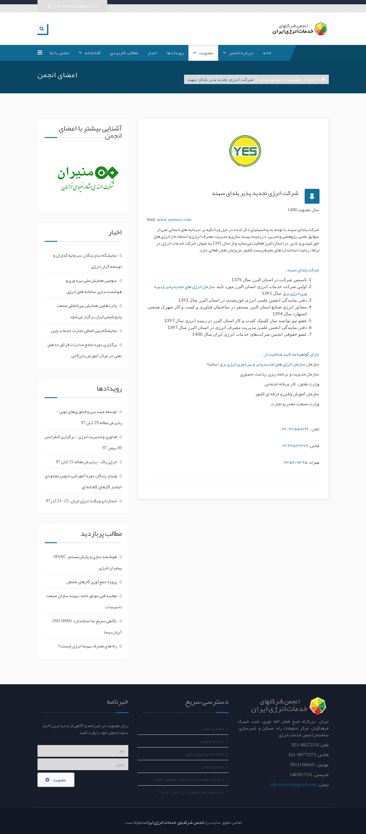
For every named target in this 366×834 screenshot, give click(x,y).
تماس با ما (59, 52)
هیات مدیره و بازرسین (204, 753)
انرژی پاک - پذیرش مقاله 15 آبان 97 (86, 461)
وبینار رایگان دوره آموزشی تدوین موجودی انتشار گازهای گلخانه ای (83, 481)
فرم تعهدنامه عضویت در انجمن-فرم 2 (191, 791)
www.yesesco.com (173, 219)
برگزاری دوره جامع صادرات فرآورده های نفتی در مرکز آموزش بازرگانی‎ (84, 350)
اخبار (152, 52)
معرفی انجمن (213, 728)
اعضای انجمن (270, 79)
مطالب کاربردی (124, 52)
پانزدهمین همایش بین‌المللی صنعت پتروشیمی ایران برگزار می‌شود (89, 311)
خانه (267, 52)
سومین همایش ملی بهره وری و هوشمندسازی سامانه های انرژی (94, 286)
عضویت (206, 52)
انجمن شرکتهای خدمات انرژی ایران (175, 822)
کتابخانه (93, 52)
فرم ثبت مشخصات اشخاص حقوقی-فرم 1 (188, 779)
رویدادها (175, 52)
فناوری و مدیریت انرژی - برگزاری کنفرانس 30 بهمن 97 (83, 442)
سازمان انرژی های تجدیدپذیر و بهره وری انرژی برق (262, 364)
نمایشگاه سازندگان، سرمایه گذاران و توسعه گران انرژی (87, 261)
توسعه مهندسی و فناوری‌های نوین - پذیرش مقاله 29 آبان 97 (89, 417)
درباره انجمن (241, 52)
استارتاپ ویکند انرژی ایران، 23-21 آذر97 (81, 500)
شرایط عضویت (211, 741)
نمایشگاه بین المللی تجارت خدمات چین (84, 330)
